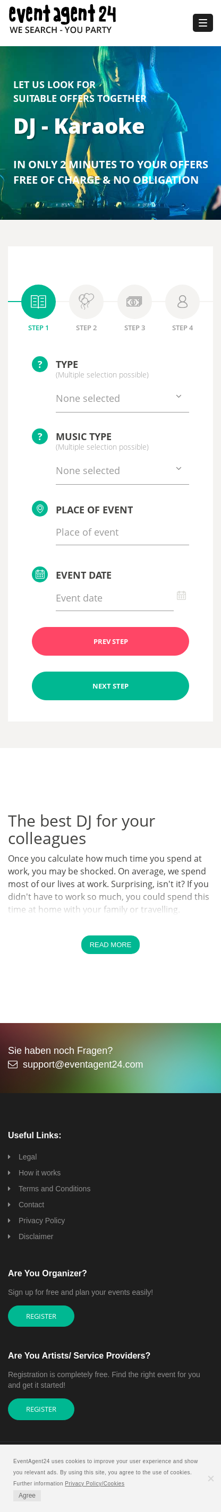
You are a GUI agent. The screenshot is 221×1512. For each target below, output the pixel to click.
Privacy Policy (42, 1220)
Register (41, 1316)
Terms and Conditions (54, 1188)
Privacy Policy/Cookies (94, 1484)
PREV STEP (111, 641)
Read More (111, 945)
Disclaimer (36, 1236)
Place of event (82, 509)
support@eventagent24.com (83, 1064)
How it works (40, 1173)
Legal (28, 1157)
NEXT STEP (110, 686)
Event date (72, 574)
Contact (31, 1204)
